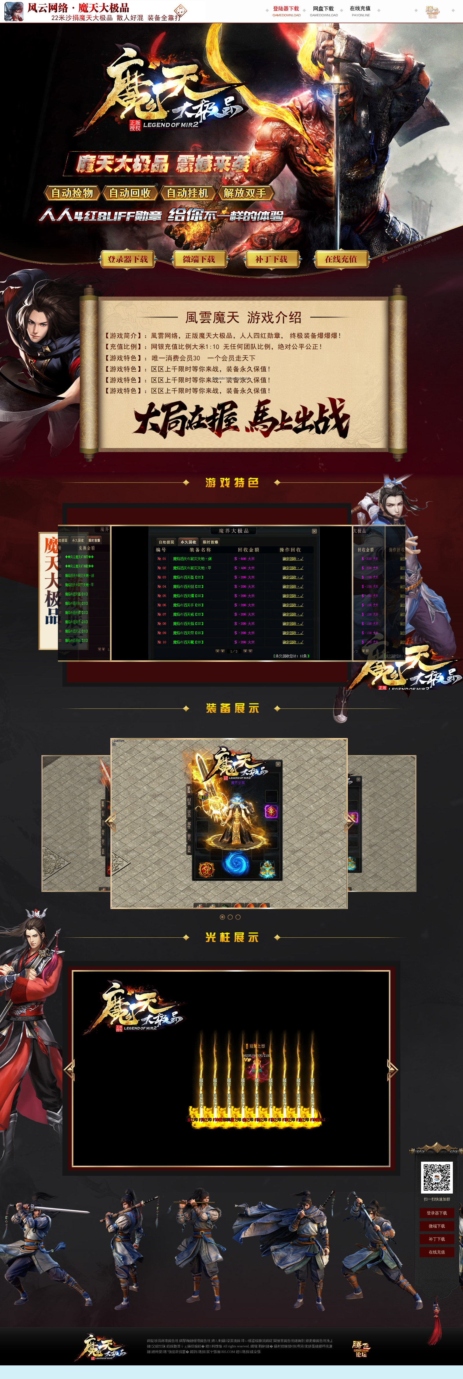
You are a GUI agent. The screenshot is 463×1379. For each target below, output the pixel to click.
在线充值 (342, 259)
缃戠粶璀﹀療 (342, 1345)
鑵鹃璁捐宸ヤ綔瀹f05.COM (212, 1352)
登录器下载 (127, 259)
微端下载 (200, 259)
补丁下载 (272, 259)
